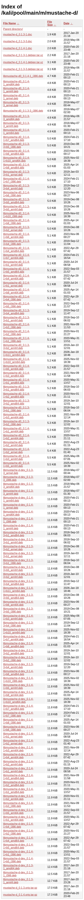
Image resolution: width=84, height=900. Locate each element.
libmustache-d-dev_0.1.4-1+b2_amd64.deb (18, 784)
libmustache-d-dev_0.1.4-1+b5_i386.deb (18, 860)
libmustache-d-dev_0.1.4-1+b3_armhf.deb (18, 617)
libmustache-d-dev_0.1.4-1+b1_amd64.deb (18, 791)
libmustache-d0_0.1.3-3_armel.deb (16, 104)
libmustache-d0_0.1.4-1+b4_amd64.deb (16, 249)
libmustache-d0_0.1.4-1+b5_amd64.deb (16, 270)
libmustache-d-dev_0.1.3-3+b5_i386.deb (18, 610)
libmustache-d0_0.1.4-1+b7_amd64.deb (16, 138)
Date (66, 23)
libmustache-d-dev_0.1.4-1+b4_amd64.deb (18, 839)
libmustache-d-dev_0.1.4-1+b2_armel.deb (18, 742)
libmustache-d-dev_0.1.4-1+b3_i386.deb (18, 805)
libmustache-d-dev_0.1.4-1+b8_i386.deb (18, 721)
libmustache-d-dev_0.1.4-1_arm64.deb (18, 499)
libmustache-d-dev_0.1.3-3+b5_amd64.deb (18, 596)
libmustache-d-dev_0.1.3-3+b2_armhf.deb (18, 575)
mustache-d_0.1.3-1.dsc (17, 34)
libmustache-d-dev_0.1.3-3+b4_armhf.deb (18, 666)
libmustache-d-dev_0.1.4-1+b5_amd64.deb (18, 846)
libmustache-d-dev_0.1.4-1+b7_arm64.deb (18, 638)
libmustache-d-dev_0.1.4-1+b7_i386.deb (18, 714)
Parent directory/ (13, 29)
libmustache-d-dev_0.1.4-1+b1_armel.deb (18, 735)
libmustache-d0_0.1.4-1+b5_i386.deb (16, 305)
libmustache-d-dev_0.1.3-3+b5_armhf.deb (18, 569)
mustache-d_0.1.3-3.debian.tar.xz (23, 69)
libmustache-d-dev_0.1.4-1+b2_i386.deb (18, 832)
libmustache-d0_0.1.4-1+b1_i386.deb (16, 340)
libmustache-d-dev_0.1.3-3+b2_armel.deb (18, 548)
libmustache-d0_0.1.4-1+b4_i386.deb (16, 298)
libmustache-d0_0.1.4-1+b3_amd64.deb (16, 374)
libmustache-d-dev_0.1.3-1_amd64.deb (18, 867)
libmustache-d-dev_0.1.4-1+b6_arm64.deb (18, 603)
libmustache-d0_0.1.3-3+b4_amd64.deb (16, 312)
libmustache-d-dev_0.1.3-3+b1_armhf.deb (18, 541)
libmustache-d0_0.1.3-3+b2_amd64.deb (16, 402)
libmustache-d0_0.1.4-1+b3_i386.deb (16, 326)
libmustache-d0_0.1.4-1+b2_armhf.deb (16, 444)
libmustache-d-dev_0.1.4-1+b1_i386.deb (18, 853)
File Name (9, 23)
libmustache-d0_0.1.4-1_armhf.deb (16, 90)
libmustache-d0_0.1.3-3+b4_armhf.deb (16, 187)
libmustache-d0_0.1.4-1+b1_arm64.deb (16, 430)
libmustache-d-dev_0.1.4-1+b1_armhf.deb (18, 770)
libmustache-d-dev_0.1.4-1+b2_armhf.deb (18, 763)
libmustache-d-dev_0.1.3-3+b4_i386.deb (18, 624)
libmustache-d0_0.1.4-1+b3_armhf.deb (16, 458)
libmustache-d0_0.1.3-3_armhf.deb (16, 125)
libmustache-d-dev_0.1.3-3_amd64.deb (18, 485)
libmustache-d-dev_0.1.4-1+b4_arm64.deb (18, 756)
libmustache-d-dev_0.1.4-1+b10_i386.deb (18, 680)
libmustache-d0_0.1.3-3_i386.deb (23, 110)
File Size (50, 23)
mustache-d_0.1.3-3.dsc (17, 41)
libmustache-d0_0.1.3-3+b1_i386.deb (16, 409)
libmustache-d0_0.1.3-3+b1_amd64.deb (16, 388)
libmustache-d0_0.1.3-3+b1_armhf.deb (16, 319)
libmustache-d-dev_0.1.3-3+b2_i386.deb (18, 659)
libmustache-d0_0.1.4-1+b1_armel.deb (16, 284)
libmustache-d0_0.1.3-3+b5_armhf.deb (16, 208)
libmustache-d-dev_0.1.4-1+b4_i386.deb (18, 825)
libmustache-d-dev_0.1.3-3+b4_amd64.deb (18, 583)
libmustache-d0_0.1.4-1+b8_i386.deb (16, 222)
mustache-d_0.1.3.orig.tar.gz (20, 887)
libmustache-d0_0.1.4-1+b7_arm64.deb (16, 256)
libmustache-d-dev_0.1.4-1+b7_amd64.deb (18, 707)
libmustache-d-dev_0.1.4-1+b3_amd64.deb (18, 777)
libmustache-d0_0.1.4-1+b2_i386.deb (16, 333)
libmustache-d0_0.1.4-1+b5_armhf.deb (16, 464)
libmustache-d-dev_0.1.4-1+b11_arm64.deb (18, 589)
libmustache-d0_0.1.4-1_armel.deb (16, 97)
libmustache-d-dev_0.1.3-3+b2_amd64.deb (18, 652)
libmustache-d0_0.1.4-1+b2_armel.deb (16, 451)
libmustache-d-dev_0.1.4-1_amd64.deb (18, 513)
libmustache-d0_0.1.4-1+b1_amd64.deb (16, 381)
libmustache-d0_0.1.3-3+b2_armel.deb (16, 229)
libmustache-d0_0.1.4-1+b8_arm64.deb (16, 291)
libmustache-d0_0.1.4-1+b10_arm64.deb (16, 361)
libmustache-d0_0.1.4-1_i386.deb (23, 76)
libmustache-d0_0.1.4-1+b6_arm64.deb (16, 236)
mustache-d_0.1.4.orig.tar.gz (20, 894)
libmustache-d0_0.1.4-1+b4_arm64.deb (16, 277)
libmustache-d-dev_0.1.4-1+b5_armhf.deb (18, 686)
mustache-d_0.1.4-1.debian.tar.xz (23, 62)
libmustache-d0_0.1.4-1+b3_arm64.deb (16, 416)
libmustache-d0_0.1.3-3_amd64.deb (16, 118)
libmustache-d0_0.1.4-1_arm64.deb (16, 131)
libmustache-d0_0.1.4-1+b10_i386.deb (16, 215)
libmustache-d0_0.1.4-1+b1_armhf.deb (16, 263)
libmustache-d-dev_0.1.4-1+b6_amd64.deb (18, 673)
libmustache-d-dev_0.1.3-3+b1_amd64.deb (18, 534)
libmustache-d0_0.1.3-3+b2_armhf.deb (16, 347)
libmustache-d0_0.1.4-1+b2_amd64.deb (16, 395)
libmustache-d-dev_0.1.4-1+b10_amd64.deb (18, 700)
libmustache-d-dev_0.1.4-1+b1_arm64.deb (18, 818)
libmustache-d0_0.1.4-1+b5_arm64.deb (16, 367)
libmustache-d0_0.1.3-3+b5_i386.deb (16, 145)
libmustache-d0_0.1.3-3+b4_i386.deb (16, 242)
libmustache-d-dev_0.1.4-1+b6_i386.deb (18, 728)
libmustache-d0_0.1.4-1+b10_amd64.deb (16, 159)
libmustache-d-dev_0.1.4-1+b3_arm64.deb (18, 749)
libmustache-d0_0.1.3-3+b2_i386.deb (16, 423)
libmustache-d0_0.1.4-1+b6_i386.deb (16, 194)
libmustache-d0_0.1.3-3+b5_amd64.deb (16, 201)
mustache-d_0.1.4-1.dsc (17, 48)
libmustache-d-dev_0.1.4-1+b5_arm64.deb (18, 811)
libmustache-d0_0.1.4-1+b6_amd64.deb (16, 152)
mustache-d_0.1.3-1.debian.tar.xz (23, 55)
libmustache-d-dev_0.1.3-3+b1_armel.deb (18, 555)
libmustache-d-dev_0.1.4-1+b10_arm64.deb (18, 631)
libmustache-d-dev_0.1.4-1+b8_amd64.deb (18, 645)
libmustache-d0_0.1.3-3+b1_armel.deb (16, 173)
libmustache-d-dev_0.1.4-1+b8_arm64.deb (18, 694)
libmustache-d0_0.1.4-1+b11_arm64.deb (16, 353)
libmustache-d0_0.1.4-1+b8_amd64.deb (16, 166)
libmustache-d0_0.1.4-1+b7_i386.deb (16, 180)
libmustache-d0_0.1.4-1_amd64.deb (16, 83)
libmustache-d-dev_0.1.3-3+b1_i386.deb (18, 562)
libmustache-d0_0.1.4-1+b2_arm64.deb (16, 437)
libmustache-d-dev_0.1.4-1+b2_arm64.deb (18, 797)
